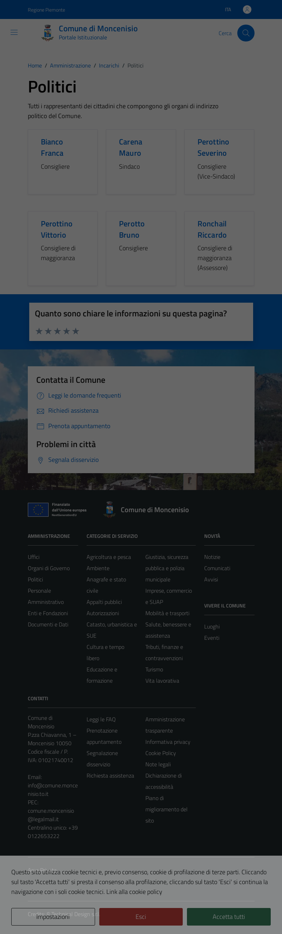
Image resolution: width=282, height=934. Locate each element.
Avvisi (211, 579)
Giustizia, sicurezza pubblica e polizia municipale (166, 568)
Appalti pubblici (104, 602)
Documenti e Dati (48, 624)
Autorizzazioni (103, 613)
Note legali (158, 764)
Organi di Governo (49, 568)
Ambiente (98, 568)
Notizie (212, 557)
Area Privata (42, 870)
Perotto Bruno (132, 229)
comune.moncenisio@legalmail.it (51, 814)
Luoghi (212, 626)
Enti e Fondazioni (48, 613)
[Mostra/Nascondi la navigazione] (14, 32)
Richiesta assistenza (110, 775)
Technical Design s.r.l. (75, 914)
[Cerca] (245, 33)
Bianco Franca (52, 147)
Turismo (154, 669)
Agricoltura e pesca (109, 557)
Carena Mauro (130, 147)
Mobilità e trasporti (167, 613)
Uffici (33, 557)
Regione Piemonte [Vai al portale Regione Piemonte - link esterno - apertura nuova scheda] (46, 9)
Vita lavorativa (162, 680)
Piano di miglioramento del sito (166, 809)
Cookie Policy (160, 753)
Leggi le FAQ (101, 719)
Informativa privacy (167, 741)
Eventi (211, 637)
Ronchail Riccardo (212, 229)
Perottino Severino (213, 147)
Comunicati (217, 568)
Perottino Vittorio (57, 229)
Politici (35, 579)
